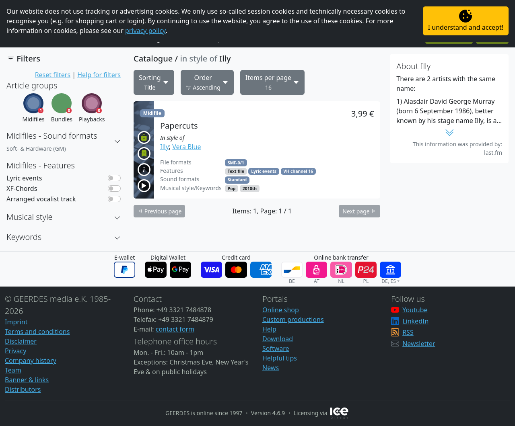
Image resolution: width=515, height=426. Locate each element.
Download (277, 338)
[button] (117, 141)
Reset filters (52, 74)
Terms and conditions (37, 331)
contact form (175, 329)
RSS (408, 332)
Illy (164, 146)
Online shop (280, 309)
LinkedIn (415, 321)
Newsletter (418, 343)
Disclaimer (21, 341)
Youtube (414, 309)
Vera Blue (186, 146)
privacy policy (145, 30)
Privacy (15, 350)
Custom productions (293, 319)
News (270, 367)
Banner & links (27, 379)
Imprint (16, 321)
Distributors (23, 389)
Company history (30, 360)
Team (13, 370)
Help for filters (99, 74)
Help (269, 329)
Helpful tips (279, 358)
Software (275, 348)
